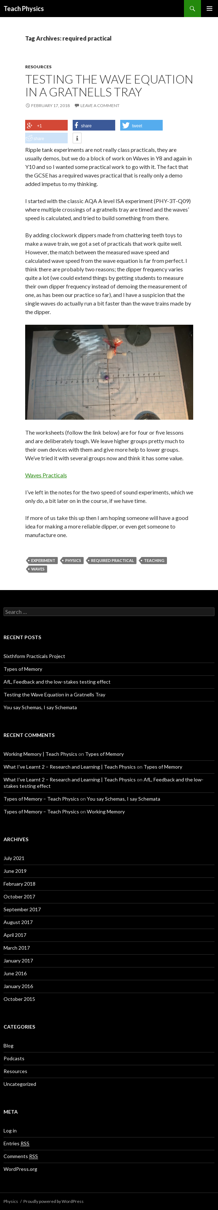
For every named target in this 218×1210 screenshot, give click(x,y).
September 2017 (22, 909)
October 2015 (19, 999)
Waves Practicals (46, 475)
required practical (112, 560)
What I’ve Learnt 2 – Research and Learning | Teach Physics (70, 767)
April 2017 (15, 935)
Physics (73, 560)
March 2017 (17, 948)
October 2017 (19, 896)
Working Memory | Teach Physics (40, 754)
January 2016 (18, 986)
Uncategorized (20, 1084)
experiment (43, 560)
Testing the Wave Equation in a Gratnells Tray (109, 85)
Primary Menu (209, 8)
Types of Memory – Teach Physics (41, 799)
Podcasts (14, 1058)
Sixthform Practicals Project (34, 656)
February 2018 (19, 884)
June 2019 (15, 871)
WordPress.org (20, 1169)
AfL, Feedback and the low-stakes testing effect (57, 682)
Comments (21, 1156)
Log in (10, 1130)
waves (38, 569)
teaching (154, 560)
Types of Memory (23, 669)
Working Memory (106, 811)
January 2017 (18, 960)
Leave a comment (99, 105)
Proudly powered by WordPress (53, 1201)
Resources (38, 66)
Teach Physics (24, 8)
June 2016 (15, 973)
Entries (16, 1143)
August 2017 (18, 922)
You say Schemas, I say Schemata (40, 707)
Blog (8, 1045)
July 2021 (14, 858)
